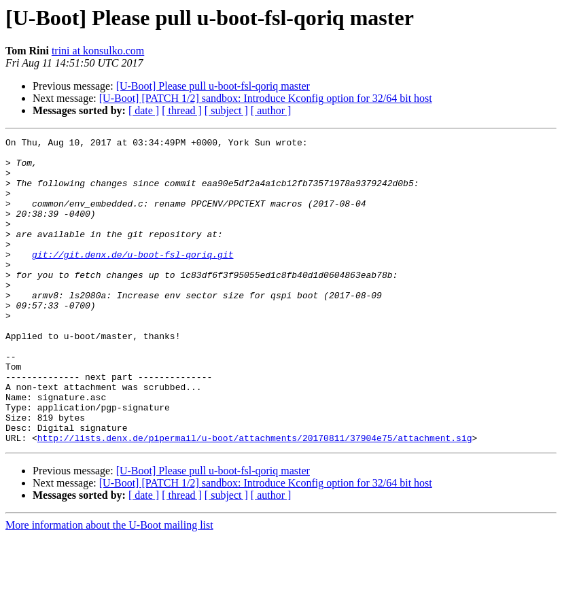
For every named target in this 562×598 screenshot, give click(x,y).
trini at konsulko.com (98, 50)
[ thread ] (182, 110)
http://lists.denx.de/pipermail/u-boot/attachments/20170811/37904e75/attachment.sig (254, 499)
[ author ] (271, 110)
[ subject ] (226, 110)
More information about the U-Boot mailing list (109, 586)
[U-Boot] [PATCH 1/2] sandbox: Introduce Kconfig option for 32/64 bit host (265, 98)
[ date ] (143, 110)
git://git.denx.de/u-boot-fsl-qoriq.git (132, 278)
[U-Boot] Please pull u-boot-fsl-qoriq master (213, 86)
